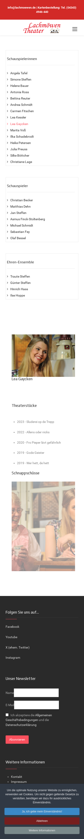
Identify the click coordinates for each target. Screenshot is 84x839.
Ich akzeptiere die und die (29, 720)
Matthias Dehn (20, 207)
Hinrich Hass (19, 289)
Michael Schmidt (21, 225)
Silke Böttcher (19, 156)
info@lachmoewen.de (22, 7)
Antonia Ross (19, 92)
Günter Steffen (20, 283)
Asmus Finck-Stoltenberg (27, 219)
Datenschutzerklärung (21, 725)
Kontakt (16, 777)
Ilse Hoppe (17, 295)
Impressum (19, 782)
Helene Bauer (19, 86)
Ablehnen (42, 821)
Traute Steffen (20, 276)
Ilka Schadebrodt (22, 137)
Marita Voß (18, 130)
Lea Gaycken (19, 124)
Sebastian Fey (20, 232)
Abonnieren (17, 740)
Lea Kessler (18, 117)
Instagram (13, 658)
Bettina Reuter (20, 98)
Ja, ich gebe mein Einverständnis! (42, 812)
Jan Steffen (18, 213)
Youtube (11, 637)
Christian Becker (21, 200)
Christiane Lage (21, 162)
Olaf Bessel (18, 238)
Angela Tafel (18, 73)
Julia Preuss (18, 149)
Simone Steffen (20, 79)
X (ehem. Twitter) (18, 647)
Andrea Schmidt (21, 105)
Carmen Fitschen (22, 111)
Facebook (12, 627)
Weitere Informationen (42, 831)
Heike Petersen (20, 143)
